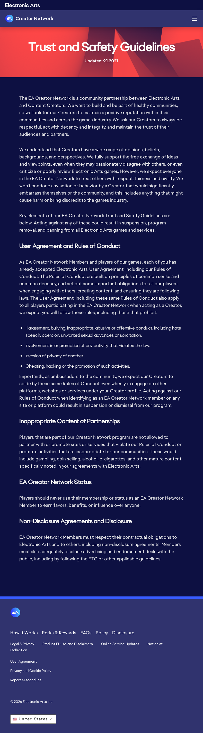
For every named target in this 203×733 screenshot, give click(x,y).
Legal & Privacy (22, 644)
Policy (102, 633)
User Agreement (23, 661)
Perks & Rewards (59, 633)
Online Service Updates (120, 644)
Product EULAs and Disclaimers (67, 644)
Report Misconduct (25, 680)
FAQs (86, 633)
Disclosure (123, 633)
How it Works (24, 633)
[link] (29, 18)
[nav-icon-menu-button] (194, 18)
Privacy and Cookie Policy (30, 670)
